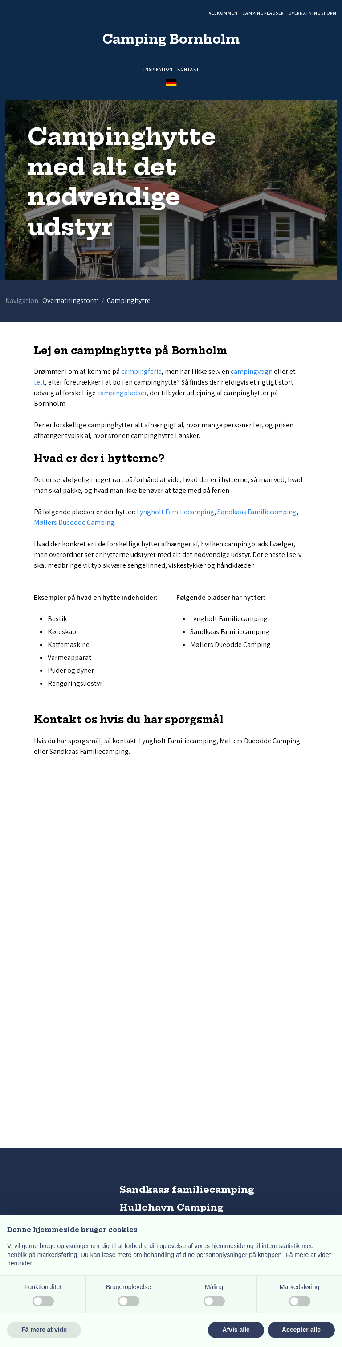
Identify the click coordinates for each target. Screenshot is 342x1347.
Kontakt (188, 69)
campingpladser (122, 392)
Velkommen (223, 13)
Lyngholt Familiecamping (175, 511)
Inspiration (158, 69)
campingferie (141, 371)
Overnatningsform (312, 13)
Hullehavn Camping (171, 1207)
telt (39, 382)
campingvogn (252, 371)
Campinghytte (129, 300)
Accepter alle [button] (301, 1329)
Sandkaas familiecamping (186, 1189)
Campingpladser (263, 13)
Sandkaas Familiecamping (257, 511)
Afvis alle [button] (235, 1329)
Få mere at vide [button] (44, 1329)
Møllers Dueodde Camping (74, 522)
